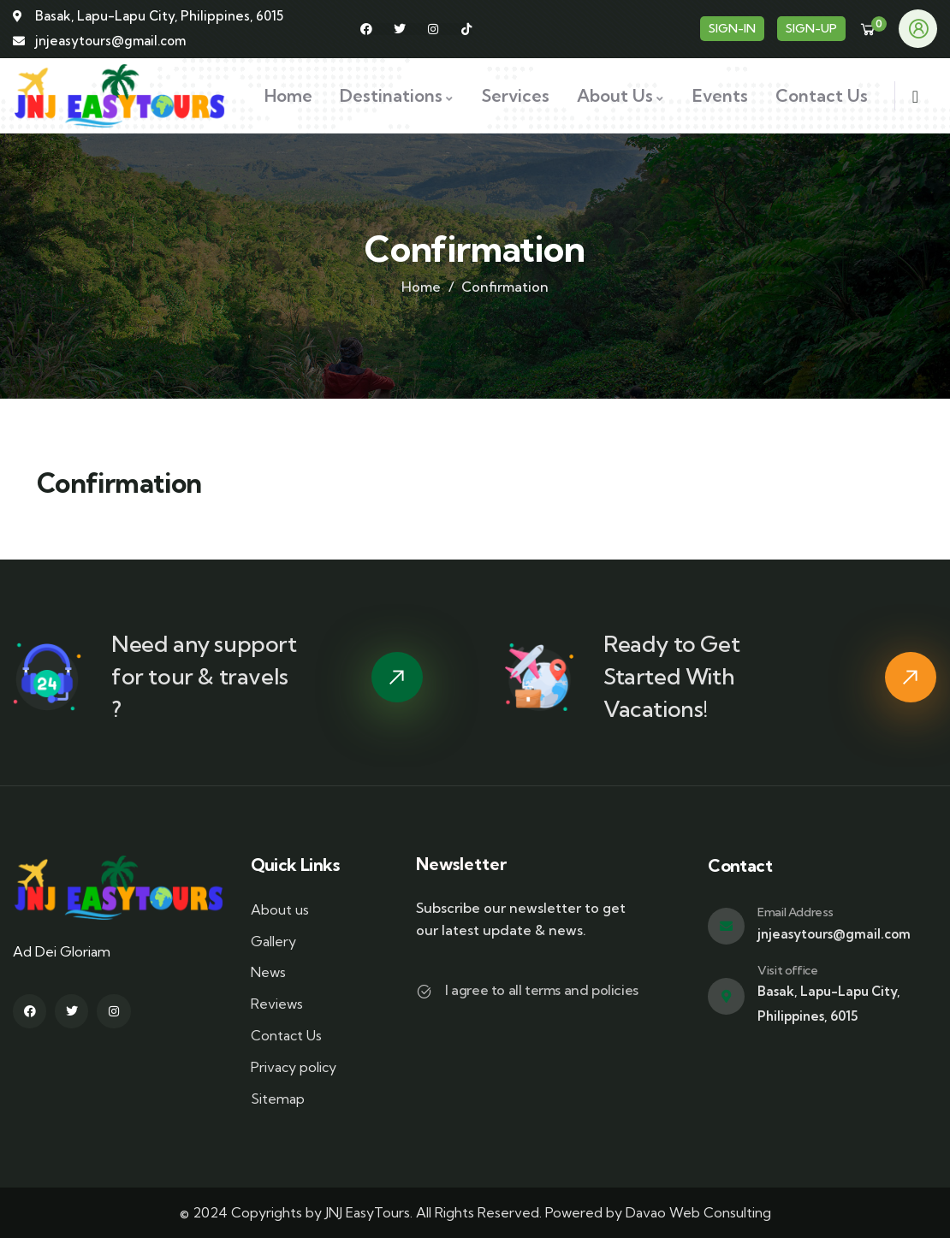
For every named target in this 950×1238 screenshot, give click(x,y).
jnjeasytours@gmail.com (834, 934)
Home (421, 286)
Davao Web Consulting (698, 1212)
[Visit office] (726, 996)
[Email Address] (726, 926)
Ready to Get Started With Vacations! (671, 676)
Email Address (795, 912)
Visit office (787, 970)
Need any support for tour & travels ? (204, 676)
